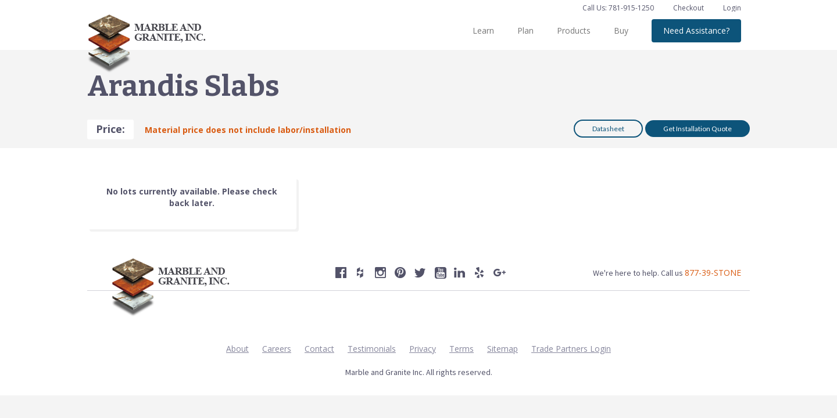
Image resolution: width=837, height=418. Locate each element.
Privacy (422, 348)
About (237, 348)
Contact (319, 348)
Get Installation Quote (697, 128)
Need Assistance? (696, 30)
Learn (483, 30)
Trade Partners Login (571, 348)
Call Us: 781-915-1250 (618, 8)
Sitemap (502, 348)
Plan (525, 30)
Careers (276, 348)
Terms (461, 348)
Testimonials (372, 348)
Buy (621, 30)
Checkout (689, 8)
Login (732, 8)
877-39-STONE (713, 272)
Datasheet (608, 128)
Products (574, 30)
